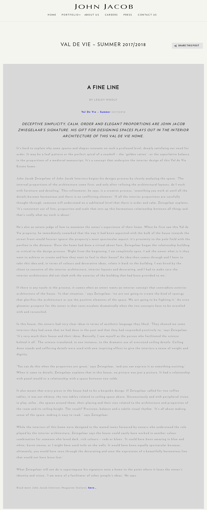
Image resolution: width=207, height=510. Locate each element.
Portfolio (70, 15)
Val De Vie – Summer (96, 112)
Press (128, 15)
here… (92, 488)
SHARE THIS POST (188, 46)
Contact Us (147, 15)
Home (52, 15)
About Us (91, 15)
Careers (111, 15)
